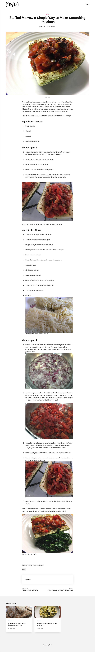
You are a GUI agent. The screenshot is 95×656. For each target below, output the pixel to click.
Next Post (60, 590)
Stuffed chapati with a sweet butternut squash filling (17, 628)
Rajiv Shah (42, 26)
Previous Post (34, 590)
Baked (47, 14)
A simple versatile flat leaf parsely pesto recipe (45, 628)
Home (87, 4)
